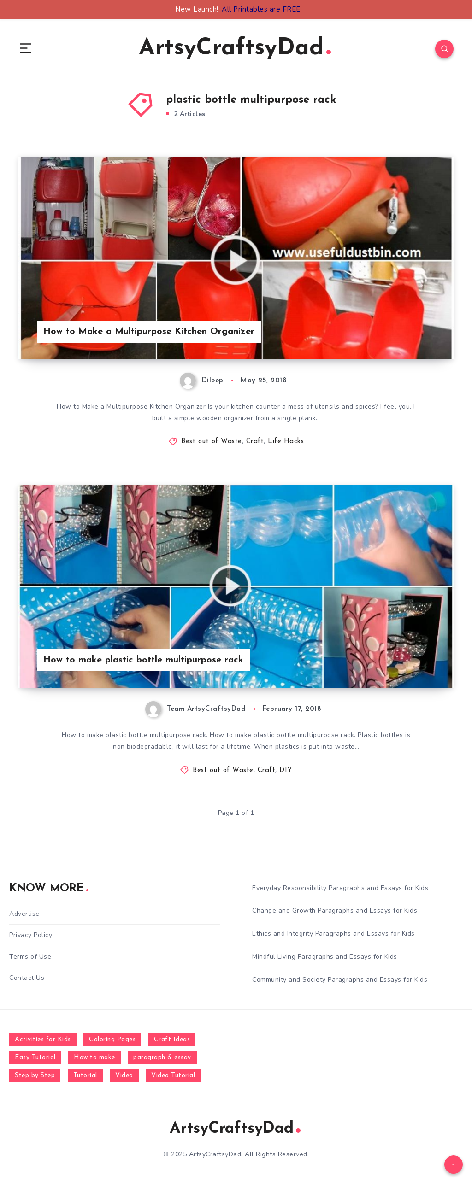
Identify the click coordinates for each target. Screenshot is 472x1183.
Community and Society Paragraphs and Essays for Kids (339, 979)
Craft (255, 441)
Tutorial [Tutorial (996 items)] (85, 1075)
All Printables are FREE (261, 9)
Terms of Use (30, 956)
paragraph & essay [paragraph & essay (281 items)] (162, 1057)
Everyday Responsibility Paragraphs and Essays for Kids (340, 888)
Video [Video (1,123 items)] (124, 1075)
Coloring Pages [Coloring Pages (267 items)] (112, 1039)
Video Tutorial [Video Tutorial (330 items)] (173, 1075)
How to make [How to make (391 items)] (94, 1057)
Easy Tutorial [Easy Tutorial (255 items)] (35, 1057)
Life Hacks (286, 441)
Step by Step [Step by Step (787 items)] (35, 1075)
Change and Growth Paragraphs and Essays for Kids (334, 910)
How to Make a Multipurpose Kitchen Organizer (148, 331)
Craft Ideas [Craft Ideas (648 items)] (172, 1039)
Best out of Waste (211, 441)
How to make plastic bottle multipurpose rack (143, 660)
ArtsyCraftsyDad (235, 48)
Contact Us (26, 977)
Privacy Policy (30, 935)
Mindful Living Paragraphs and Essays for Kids (324, 956)
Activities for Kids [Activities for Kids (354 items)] (43, 1039)
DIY (286, 770)
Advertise (24, 913)
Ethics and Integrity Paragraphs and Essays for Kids (333, 933)
